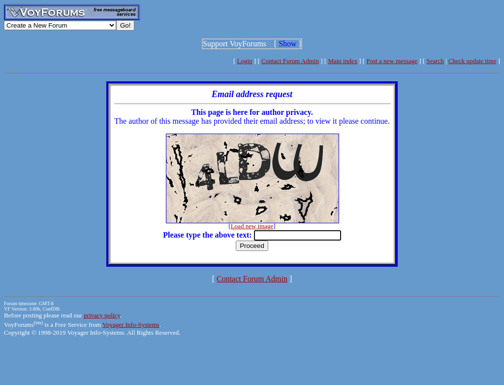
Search (434, 61)
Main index (342, 61)
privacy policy (102, 315)
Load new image (252, 226)
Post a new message (391, 61)
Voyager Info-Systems (130, 324)
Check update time (472, 61)
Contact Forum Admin (290, 61)
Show (287, 43)
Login (244, 61)
